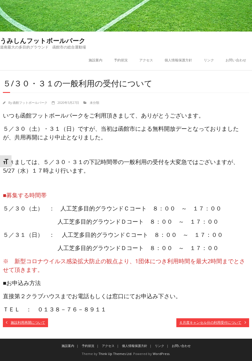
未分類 (94, 102)
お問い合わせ (236, 60)
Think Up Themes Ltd (114, 354)
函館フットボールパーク (30, 102)
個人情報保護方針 (178, 60)
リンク (209, 60)
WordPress (161, 354)
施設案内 (95, 60)
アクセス (146, 60)
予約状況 (121, 60)
